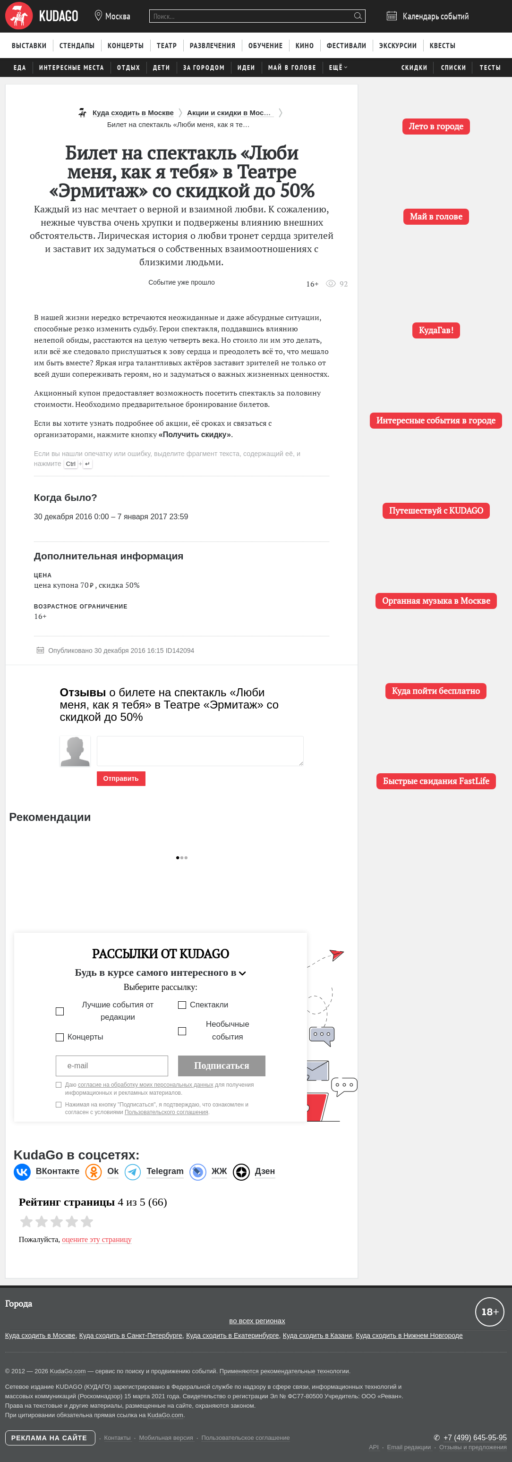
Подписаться (221, 1065)
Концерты (85, 1036)
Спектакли (209, 1004)
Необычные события (227, 1030)
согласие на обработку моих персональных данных (145, 1085)
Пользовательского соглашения (166, 1112)
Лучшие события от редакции (118, 1011)
